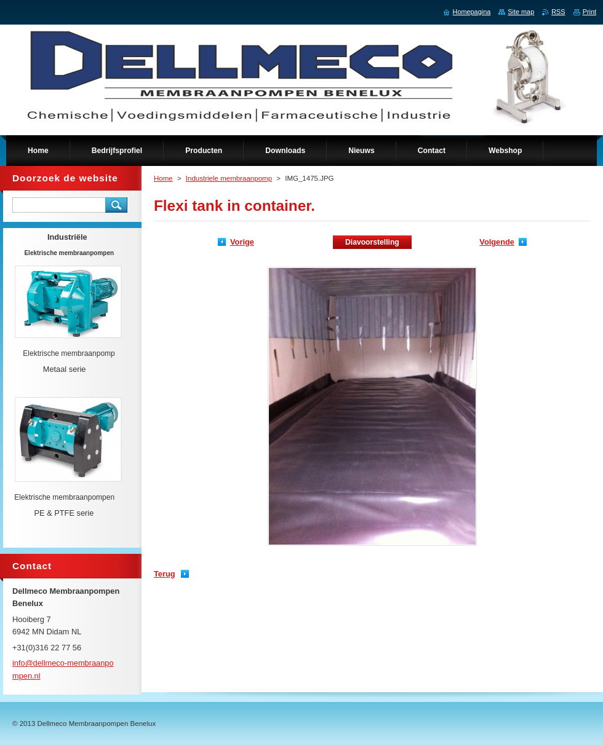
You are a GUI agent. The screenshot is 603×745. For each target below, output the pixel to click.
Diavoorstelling (372, 242)
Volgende (496, 241)
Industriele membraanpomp (229, 178)
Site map (521, 11)
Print (589, 11)
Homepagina (472, 11)
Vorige (242, 241)
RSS (558, 11)
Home (163, 178)
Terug (164, 573)
